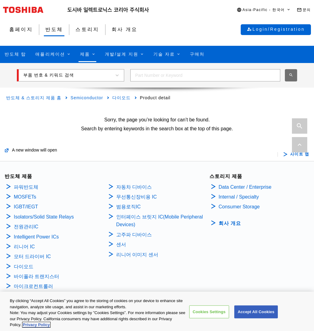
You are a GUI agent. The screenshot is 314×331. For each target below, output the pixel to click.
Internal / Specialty (239, 196)
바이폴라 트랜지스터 (36, 276)
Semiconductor (87, 97)
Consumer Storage (239, 206)
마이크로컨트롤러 (33, 286)
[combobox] (205, 75)
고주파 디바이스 (134, 234)
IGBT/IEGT (26, 206)
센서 (121, 244)
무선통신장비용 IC (137, 196)
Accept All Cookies (256, 312)
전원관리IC (26, 226)
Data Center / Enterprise (245, 187)
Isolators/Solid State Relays (44, 216)
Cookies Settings (209, 312)
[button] (264, 10)
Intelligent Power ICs (36, 236)
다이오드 (121, 97)
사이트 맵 (299, 154)
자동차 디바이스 (134, 187)
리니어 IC (24, 246)
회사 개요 (230, 223)
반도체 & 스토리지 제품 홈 (33, 97)
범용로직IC (128, 206)
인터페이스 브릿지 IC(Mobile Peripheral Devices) (159, 220)
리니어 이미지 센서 (137, 254)
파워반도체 (26, 187)
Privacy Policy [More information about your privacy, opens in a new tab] (36, 325)
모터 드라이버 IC (32, 256)
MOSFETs (25, 196)
